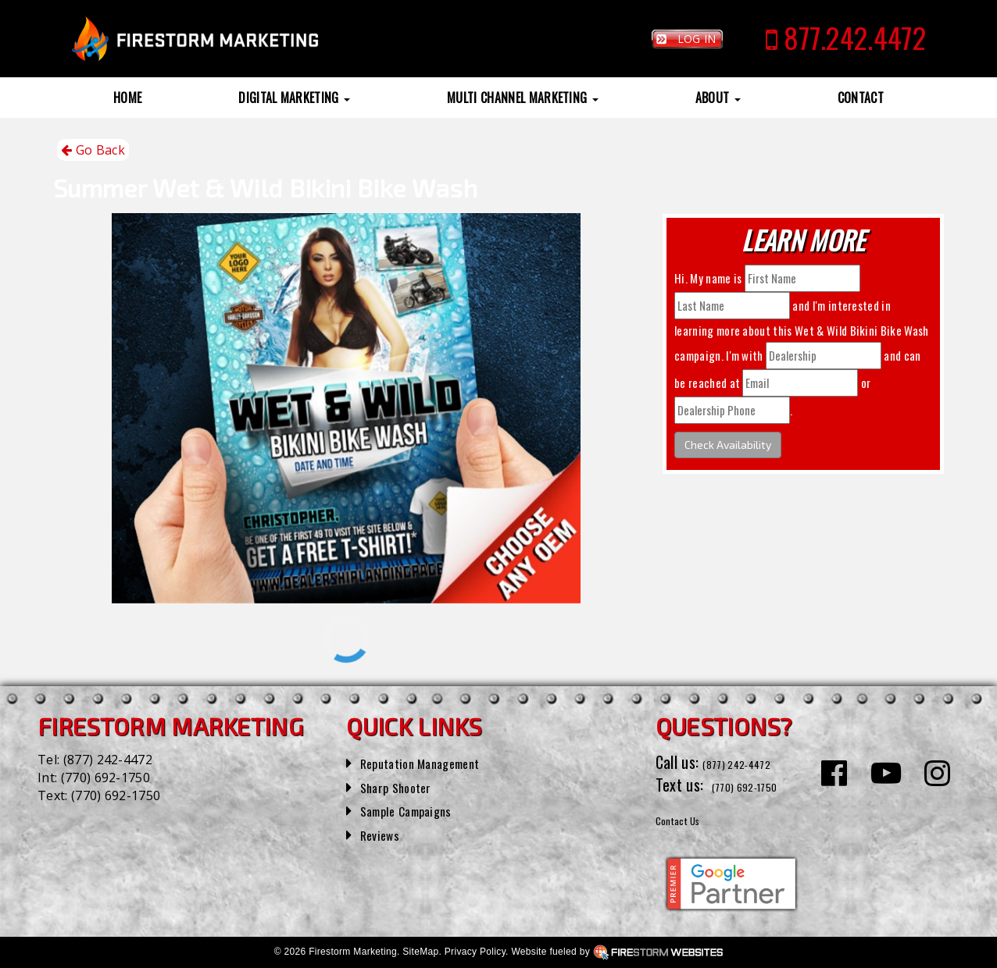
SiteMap (420, 951)
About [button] (718, 97)
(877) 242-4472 (107, 759)
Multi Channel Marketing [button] (523, 97)
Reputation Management (435, 762)
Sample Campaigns (417, 809)
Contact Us (690, 818)
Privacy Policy (475, 951)
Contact (861, 97)
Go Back (93, 150)
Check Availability (727, 444)
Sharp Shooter (404, 786)
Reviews (384, 833)
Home (127, 97)
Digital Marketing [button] (294, 97)
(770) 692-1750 (105, 777)
